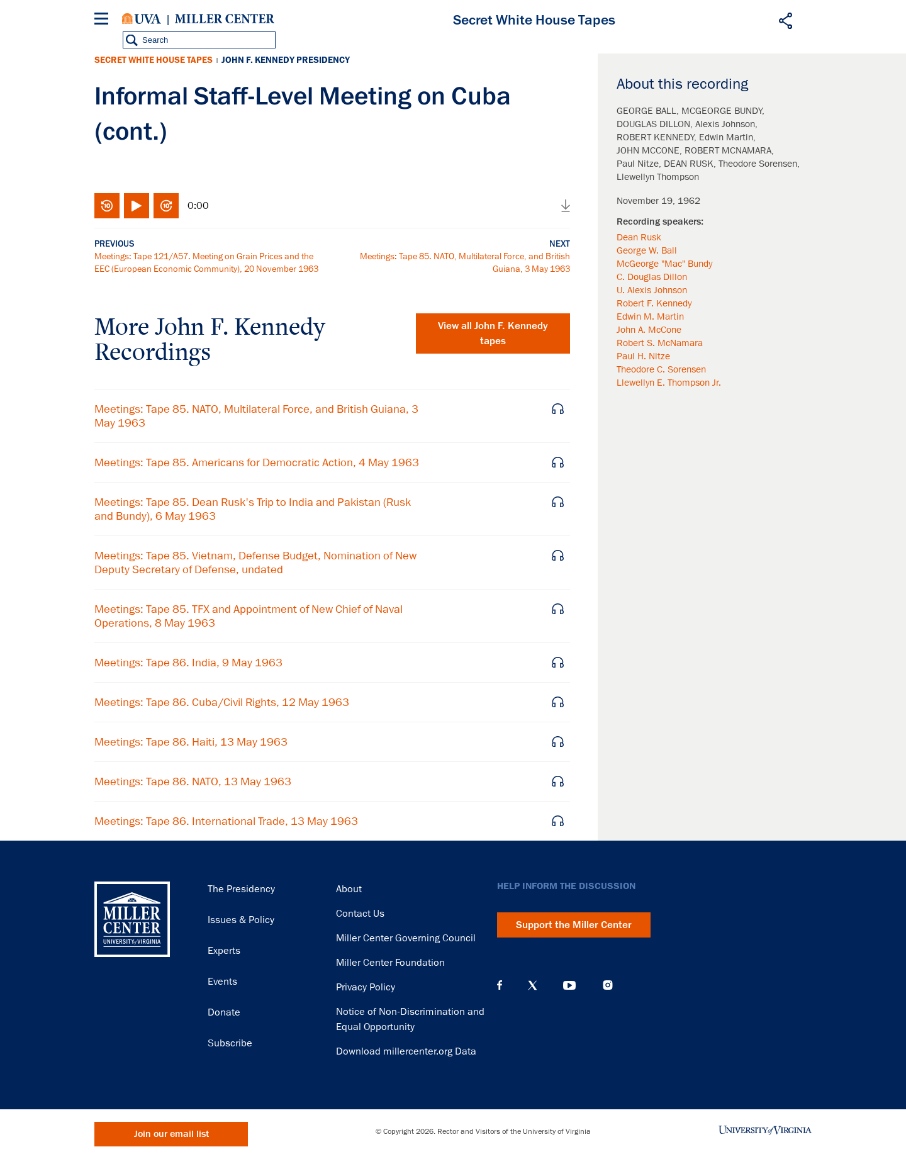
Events (222, 981)
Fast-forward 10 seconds (166, 205)
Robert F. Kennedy (654, 303)
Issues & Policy (241, 920)
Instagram (607, 985)
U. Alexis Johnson (652, 290)
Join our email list (171, 1134)
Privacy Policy (365, 987)
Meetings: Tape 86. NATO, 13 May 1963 (192, 781)
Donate (224, 1012)
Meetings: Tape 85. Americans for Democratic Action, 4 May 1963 (256, 462)
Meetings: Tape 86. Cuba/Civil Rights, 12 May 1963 (221, 702)
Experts (224, 950)
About (349, 889)
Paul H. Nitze (643, 356)
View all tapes (493, 333)
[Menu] (103, 20)
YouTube (569, 985)
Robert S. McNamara (660, 343)
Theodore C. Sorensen (661, 369)
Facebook (499, 985)
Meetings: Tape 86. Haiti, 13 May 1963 (191, 742)
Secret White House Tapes (153, 60)
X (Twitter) (533, 985)
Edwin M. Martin (650, 316)
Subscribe (230, 1043)
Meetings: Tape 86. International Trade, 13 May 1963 (226, 821)
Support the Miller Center (574, 925)
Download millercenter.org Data (406, 1051)
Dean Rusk (639, 237)
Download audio (565, 205)
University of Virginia (141, 19)
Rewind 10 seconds (107, 205)
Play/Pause (136, 205)
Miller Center (224, 19)
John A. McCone (649, 329)
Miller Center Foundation (390, 962)
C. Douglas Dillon (652, 277)
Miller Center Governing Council (406, 938)
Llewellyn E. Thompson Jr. (669, 382)
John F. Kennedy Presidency (285, 60)
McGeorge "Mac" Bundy (664, 263)
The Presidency (241, 889)
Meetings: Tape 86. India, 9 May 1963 (188, 662)
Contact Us (360, 913)
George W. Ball (647, 250)
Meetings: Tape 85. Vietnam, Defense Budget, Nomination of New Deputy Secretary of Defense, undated (255, 562)
